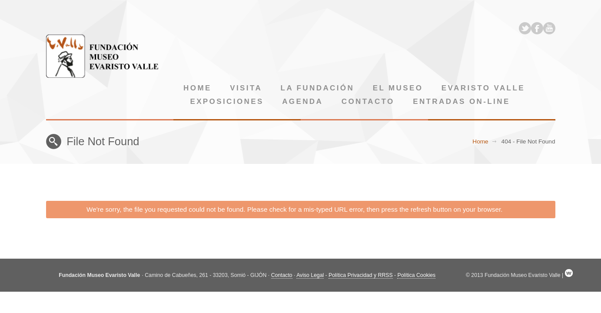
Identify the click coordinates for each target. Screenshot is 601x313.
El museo (398, 88)
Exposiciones (226, 101)
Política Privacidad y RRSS (361, 275)
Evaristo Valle (483, 88)
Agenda (302, 101)
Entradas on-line (461, 101)
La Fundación (318, 88)
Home (197, 88)
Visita (246, 88)
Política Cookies (416, 275)
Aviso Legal (310, 275)
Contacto (368, 101)
